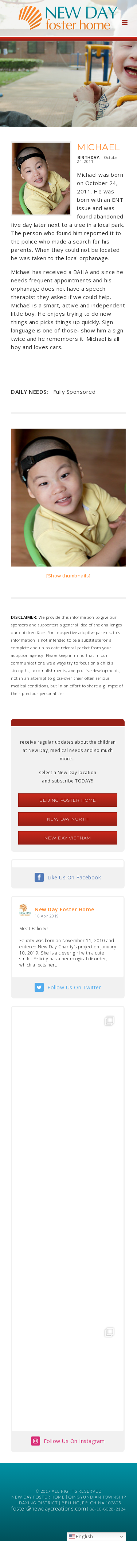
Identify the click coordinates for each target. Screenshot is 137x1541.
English (81, 1536)
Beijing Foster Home (67, 800)
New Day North (68, 819)
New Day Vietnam (67, 838)
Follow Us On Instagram (74, 1441)
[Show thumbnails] (68, 575)
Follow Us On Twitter (74, 987)
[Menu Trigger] (124, 21)
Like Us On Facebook (74, 877)
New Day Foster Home (64, 909)
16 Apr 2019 (47, 916)
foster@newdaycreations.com (48, 1508)
